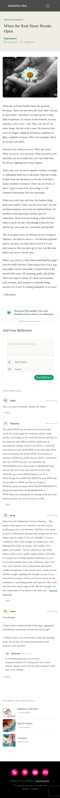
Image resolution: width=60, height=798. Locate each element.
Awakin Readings (13, 19)
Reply (7, 412)
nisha (13, 611)
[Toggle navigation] (47, 6)
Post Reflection (44, 377)
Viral (12, 515)
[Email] (33, 369)
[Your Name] (33, 362)
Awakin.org (17, 5)
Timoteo (14, 423)
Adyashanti (10, 38)
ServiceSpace (42, 780)
